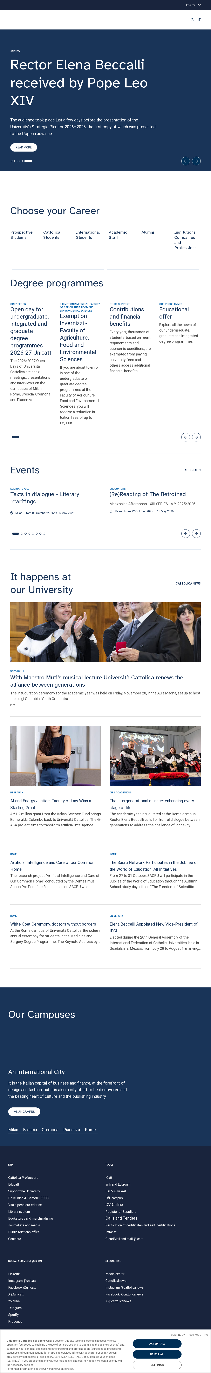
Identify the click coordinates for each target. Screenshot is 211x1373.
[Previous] (185, 162)
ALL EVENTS (192, 471)
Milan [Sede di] (13, 1130)
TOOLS (110, 1165)
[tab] (12, 162)
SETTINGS (157, 1364)
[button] (192, 20)
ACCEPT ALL (157, 1343)
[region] (105, 1351)
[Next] (196, 162)
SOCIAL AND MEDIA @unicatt (25, 1261)
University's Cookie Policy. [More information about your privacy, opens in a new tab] (58, 1368)
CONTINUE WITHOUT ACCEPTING (189, 1335)
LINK (10, 1165)
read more (24, 148)
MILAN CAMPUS (24, 1112)
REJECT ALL (157, 1354)
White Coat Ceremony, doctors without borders (53, 924)
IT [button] (199, 20)
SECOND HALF (114, 1261)
